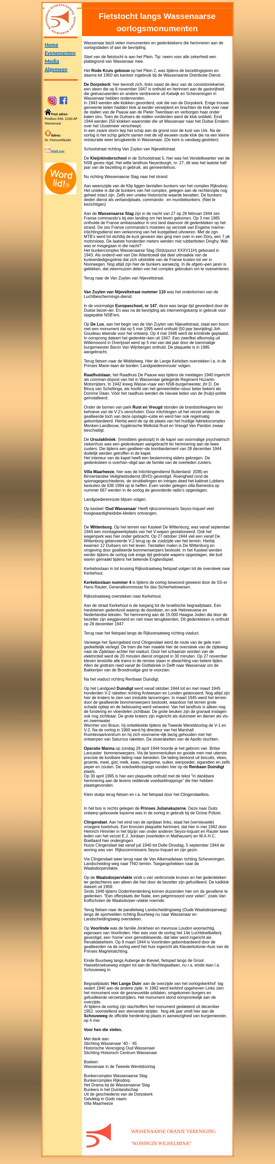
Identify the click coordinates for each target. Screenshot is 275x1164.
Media (52, 61)
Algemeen (56, 69)
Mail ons (57, 151)
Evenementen (60, 53)
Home (51, 44)
